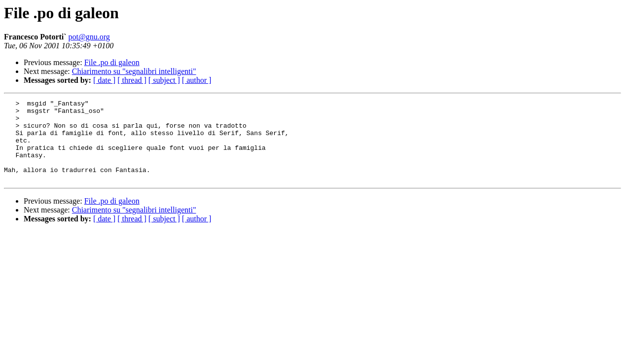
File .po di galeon (112, 62)
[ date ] (104, 80)
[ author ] (197, 80)
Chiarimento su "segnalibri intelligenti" (134, 71)
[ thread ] (132, 80)
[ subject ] (164, 80)
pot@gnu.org (89, 37)
